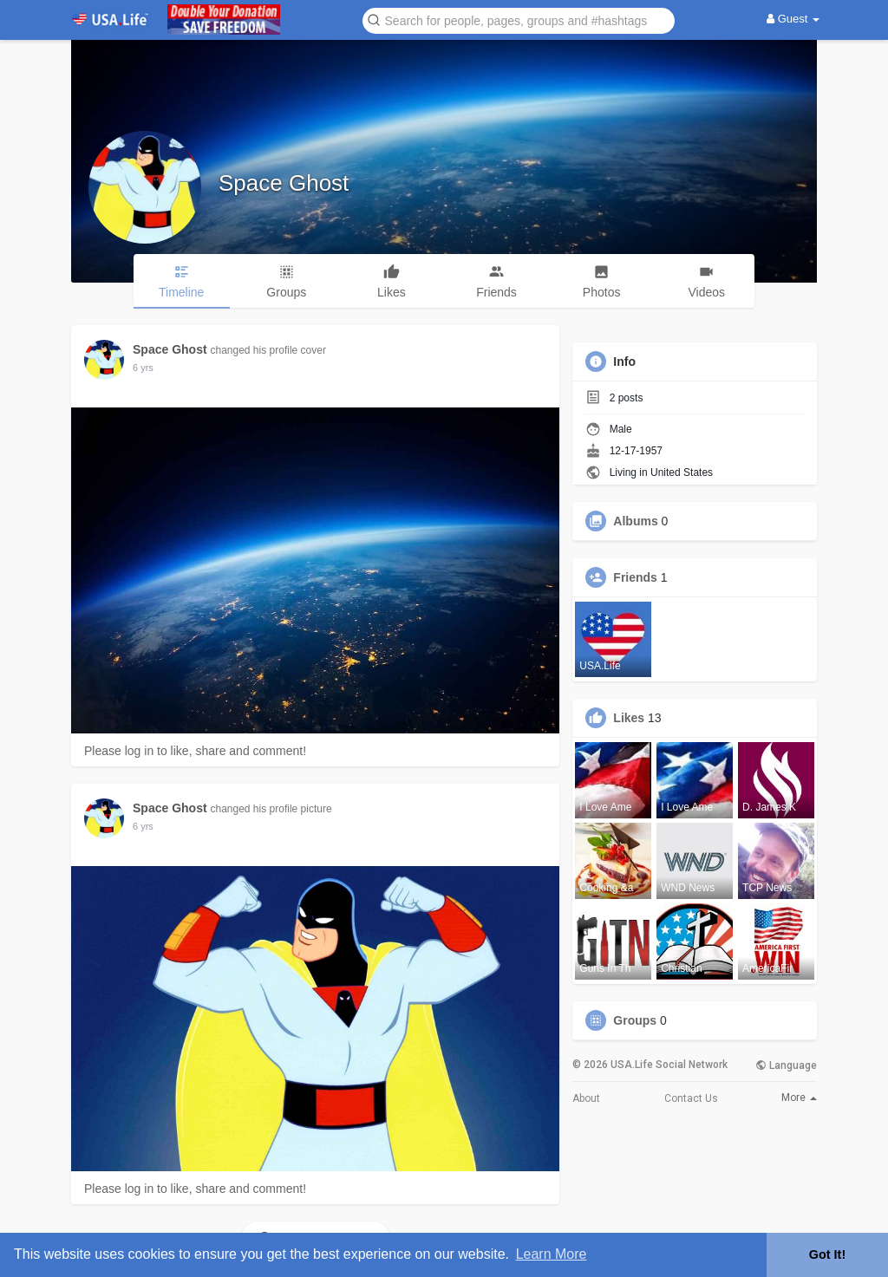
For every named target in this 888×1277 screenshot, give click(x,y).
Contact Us (691, 1098)
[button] (518, 19)
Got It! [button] (827, 1254)
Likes (628, 718)
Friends (635, 577)
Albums (635, 521)
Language (786, 1065)
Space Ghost (284, 183)
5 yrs (143, 367)
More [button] (799, 1097)
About (586, 1098)
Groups (634, 1020)
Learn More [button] (551, 1254)
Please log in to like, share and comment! (195, 751)
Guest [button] (793, 18)
